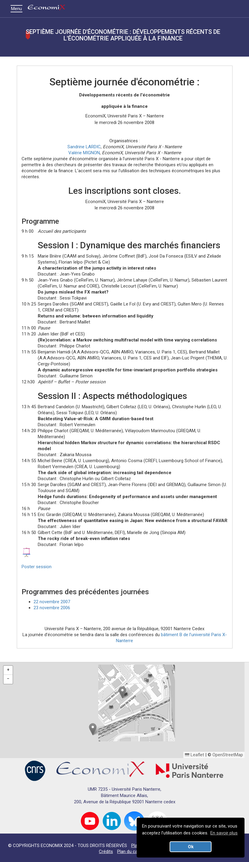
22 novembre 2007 (52, 601)
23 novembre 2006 (52, 607)
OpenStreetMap (227, 754)
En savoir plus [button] (224, 833)
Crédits (106, 851)
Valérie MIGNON (84, 152)
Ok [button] (191, 846)
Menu (17, 8)
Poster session (37, 566)
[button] (122, 692)
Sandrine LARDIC (84, 146)
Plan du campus (133, 851)
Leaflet (194, 754)
